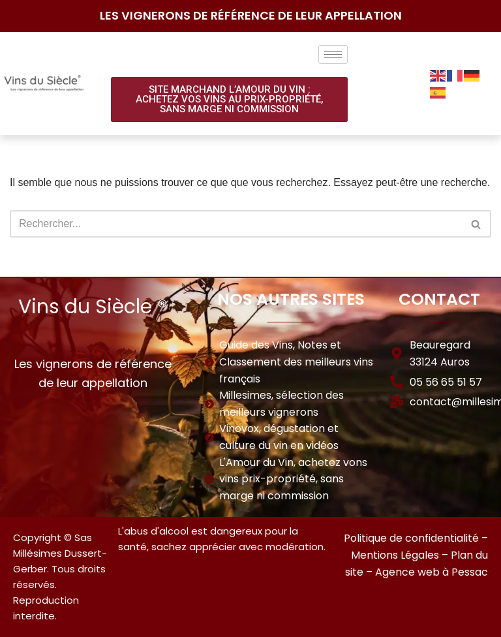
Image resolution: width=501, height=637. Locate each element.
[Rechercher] (236, 224)
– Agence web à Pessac (427, 572)
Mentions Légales (395, 555)
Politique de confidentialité (411, 538)
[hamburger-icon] (333, 54)
